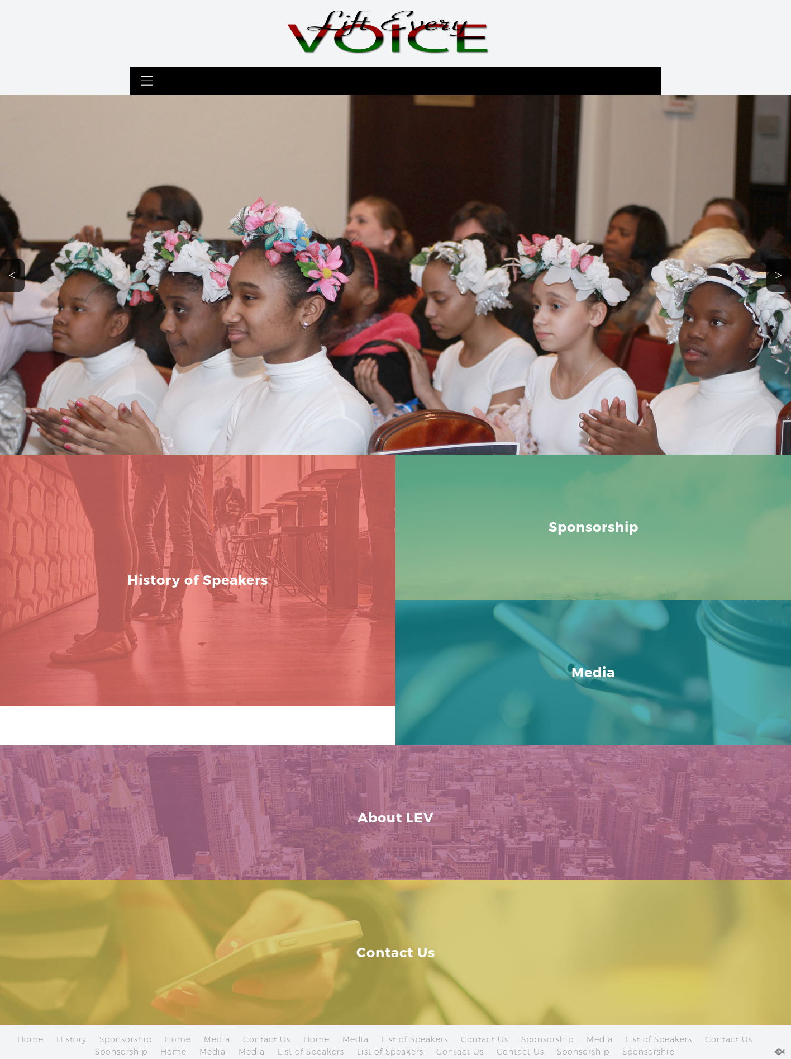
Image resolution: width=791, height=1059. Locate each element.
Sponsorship (125, 1039)
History (71, 1039)
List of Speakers (415, 1039)
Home (30, 1039)
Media (217, 1039)
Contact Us (266, 1039)
